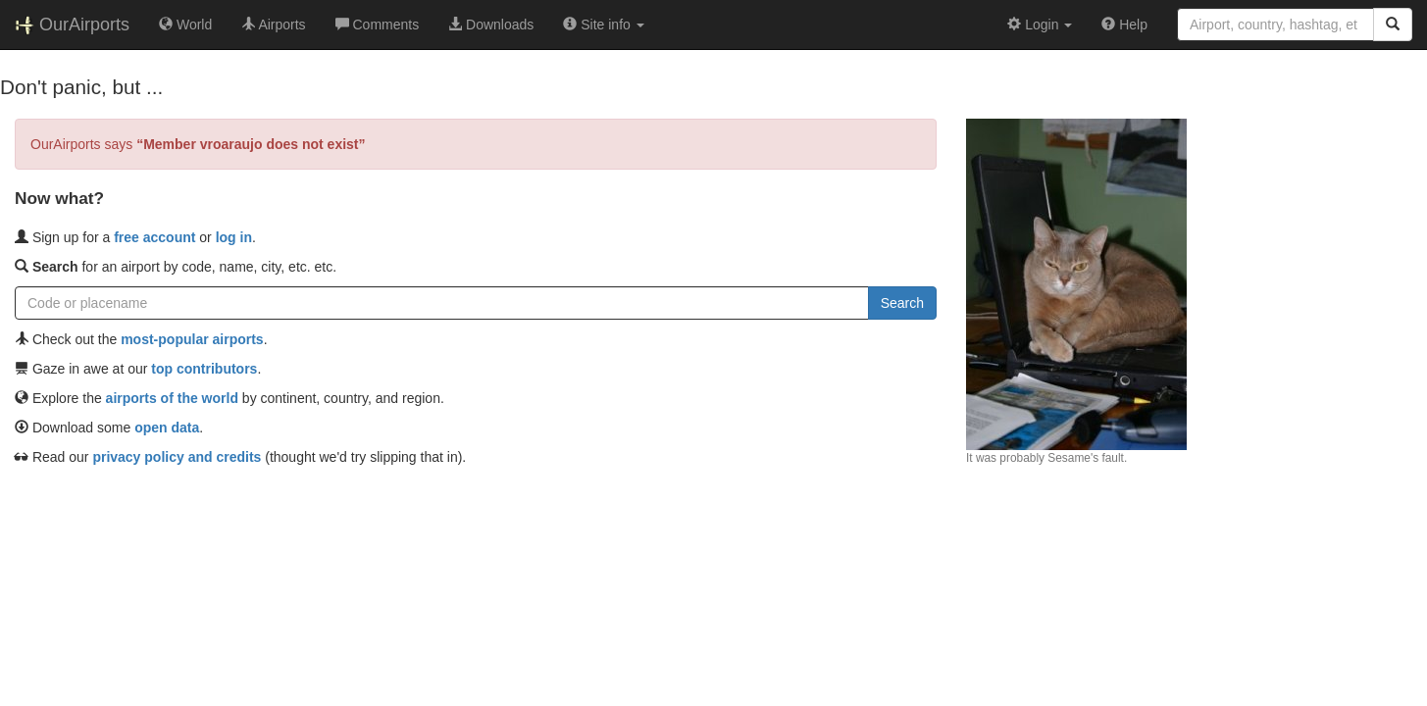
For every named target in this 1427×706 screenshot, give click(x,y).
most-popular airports (192, 339)
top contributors (204, 369)
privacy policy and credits (176, 457)
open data (166, 427)
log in (234, 237)
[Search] (1392, 24)
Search (902, 303)
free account (154, 237)
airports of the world (172, 398)
